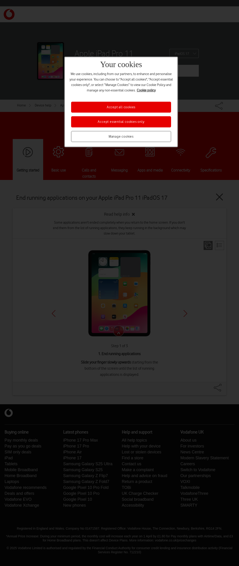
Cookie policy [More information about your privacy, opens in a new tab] (146, 90)
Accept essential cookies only (121, 122)
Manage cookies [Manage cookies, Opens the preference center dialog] (121, 136)
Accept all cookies (121, 107)
